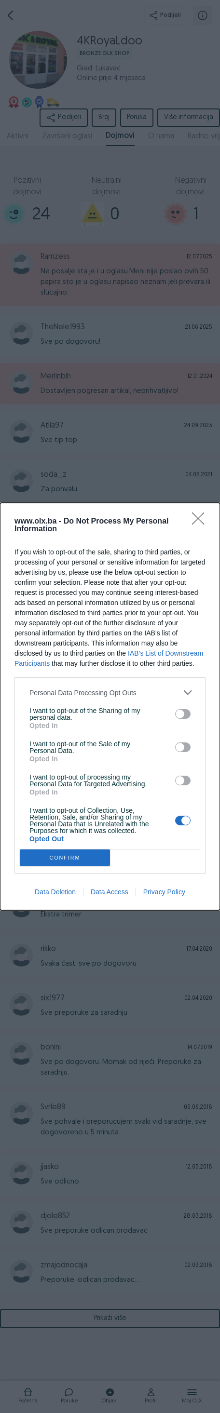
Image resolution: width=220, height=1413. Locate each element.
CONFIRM (65, 857)
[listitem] (110, 692)
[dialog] (110, 706)
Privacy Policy (164, 892)
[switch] (183, 714)
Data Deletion (55, 892)
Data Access (109, 892)
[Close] (201, 521)
